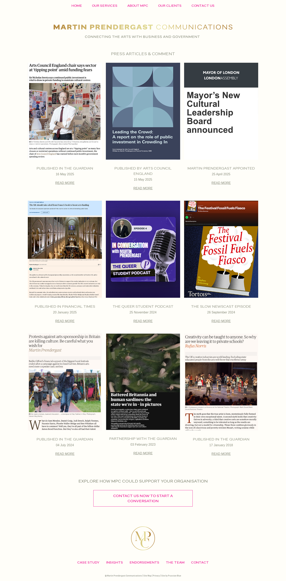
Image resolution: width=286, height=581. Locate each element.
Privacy (156, 575)
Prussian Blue (174, 575)
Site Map (147, 575)
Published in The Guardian (65, 168)
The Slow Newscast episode (221, 306)
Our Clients (170, 5)
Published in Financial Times (65, 306)
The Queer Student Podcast (143, 306)
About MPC (137, 5)
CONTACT (200, 562)
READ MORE (64, 183)
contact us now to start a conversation (143, 498)
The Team (175, 562)
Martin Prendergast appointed (221, 168)
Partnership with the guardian (143, 438)
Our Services (104, 5)
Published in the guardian (65, 439)
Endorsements (144, 562)
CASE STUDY (88, 562)
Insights (114, 562)
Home (77, 5)
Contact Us (202, 5)
